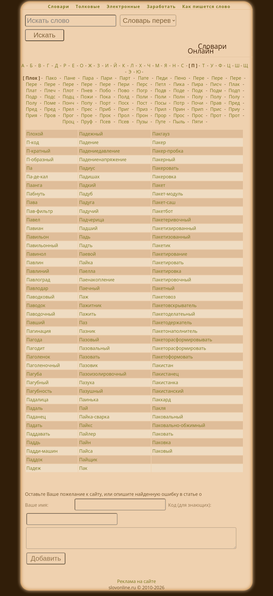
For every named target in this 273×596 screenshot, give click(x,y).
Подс (49, 96)
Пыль (179, 121)
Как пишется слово (206, 6)
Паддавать (38, 434)
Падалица (37, 399)
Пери (124, 84)
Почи (197, 103)
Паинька (88, 399)
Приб (105, 109)
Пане (69, 78)
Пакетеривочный (171, 219)
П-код (32, 142)
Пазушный (91, 391)
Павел (33, 219)
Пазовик (88, 365)
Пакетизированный (174, 228)
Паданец (36, 417)
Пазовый (89, 339)
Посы (160, 103)
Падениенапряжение (102, 159)
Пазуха (86, 382)
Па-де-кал (37, 176)
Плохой (34, 134)
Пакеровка (164, 176)
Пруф (87, 121)
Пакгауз (161, 134)
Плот (68, 90)
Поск (123, 103)
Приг (123, 109)
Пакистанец (165, 374)
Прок (105, 115)
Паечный (89, 288)
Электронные (123, 6)
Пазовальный (94, 348)
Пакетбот (162, 211)
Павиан (34, 228)
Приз (142, 109)
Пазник (87, 331)
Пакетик (161, 245)
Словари (58, 6)
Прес (86, 109)
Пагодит (35, 348)
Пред (234, 103)
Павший (35, 322)
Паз (83, 322)
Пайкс (85, 425)
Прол (123, 115)
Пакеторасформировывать (182, 339)
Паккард (161, 399)
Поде (179, 90)
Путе (160, 121)
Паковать (162, 434)
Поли (142, 96)
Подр (31, 96)
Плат (31, 90)
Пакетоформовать (172, 357)
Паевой (87, 254)
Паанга (34, 185)
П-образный (39, 159)
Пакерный (163, 159)
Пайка (86, 262)
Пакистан (162, 365)
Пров (49, 115)
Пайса (86, 451)
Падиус (87, 168)
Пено (180, 78)
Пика (179, 84)
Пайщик (88, 459)
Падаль (34, 408)
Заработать (161, 6)
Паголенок (38, 357)
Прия (31, 115)
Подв (160, 90)
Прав (215, 103)
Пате (143, 78)
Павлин (34, 262)
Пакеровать (165, 168)
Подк (197, 90)
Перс (142, 84)
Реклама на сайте (136, 585)
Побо (105, 90)
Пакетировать (168, 262)
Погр (142, 90)
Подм (216, 90)
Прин (179, 109)
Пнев (87, 90)
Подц (68, 96)
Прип (198, 109)
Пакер (159, 142)
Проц (68, 121)
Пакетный (163, 288)
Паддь (33, 442)
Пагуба (34, 374)
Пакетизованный (171, 237)
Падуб (86, 194)
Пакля (159, 408)
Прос (179, 115)
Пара (88, 78)
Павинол (36, 254)
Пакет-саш (164, 202)
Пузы (142, 121)
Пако (51, 78)
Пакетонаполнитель (175, 331)
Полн (179, 96)
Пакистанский (168, 391)
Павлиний (37, 271)
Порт (105, 103)
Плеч (49, 90)
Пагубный (37, 382)
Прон (142, 115)
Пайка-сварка (94, 417)
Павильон (37, 237)
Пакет (158, 185)
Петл (160, 84)
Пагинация (38, 331)
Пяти (197, 121)
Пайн (85, 442)
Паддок (34, 459)
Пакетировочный (171, 279)
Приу (234, 109)
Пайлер (87, 434)
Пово (123, 90)
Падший (88, 228)
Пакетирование (169, 254)
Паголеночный (43, 365)
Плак (234, 84)
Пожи (87, 96)
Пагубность (39, 391)
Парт (125, 78)
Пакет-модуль (167, 194)
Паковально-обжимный (178, 425)
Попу (86, 103)
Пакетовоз (164, 297)
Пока (105, 96)
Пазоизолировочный (102, 374)
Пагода (34, 339)
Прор (160, 115)
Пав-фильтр (39, 211)
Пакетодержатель (172, 322)
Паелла (87, 271)
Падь (84, 237)
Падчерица (91, 219)
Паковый (162, 451)
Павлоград (38, 279)
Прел (68, 109)
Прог (68, 115)
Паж (83, 297)
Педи (161, 78)
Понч (68, 103)
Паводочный (40, 314)
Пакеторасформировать (179, 348)
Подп (234, 90)
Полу (197, 96)
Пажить (87, 314)
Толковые (88, 6)
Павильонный (42, 245)
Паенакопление (96, 279)
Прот (215, 115)
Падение (89, 142)
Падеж (33, 468)
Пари (106, 78)
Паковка (161, 442)
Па (29, 168)
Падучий (89, 211)
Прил (160, 109)
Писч (215, 84)
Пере (198, 78)
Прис (215, 109)
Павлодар (37, 288)
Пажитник (90, 305)
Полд (123, 96)
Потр (178, 103)
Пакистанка (165, 382)
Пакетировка (166, 271)
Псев (105, 121)
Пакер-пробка (168, 151)
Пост (142, 103)
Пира (197, 84)
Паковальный (167, 417)
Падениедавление (99, 151)
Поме (50, 103)
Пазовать (89, 357)
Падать (34, 425)
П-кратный (38, 151)
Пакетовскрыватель (174, 305)
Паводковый (40, 297)
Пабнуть (35, 194)
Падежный (91, 134)
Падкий (87, 185)
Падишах (89, 176)
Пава (31, 202)
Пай (83, 408)
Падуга (86, 202)
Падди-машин (42, 451)
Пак (83, 468)
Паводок (35, 305)
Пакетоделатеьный (173, 314)
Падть (85, 245)
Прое (87, 115)
